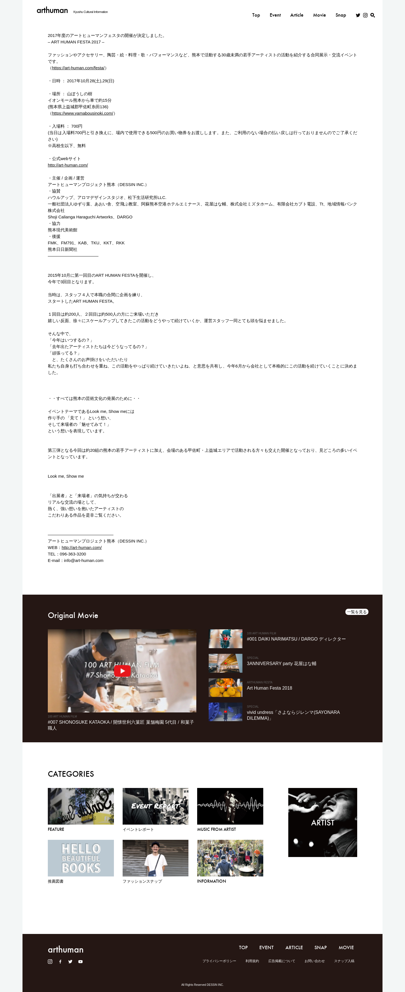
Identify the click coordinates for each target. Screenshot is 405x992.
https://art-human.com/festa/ (78, 67)
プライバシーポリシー (219, 961)
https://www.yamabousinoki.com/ (82, 113)
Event (275, 10)
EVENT (266, 947)
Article (296, 10)
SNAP (320, 947)
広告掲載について (281, 961)
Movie (319, 10)
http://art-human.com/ (68, 165)
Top (256, 10)
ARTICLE (294, 947)
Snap (341, 10)
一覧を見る (357, 612)
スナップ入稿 (344, 961)
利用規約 (252, 961)
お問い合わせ (315, 961)
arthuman (52, 10)
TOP (243, 947)
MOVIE (346, 947)
